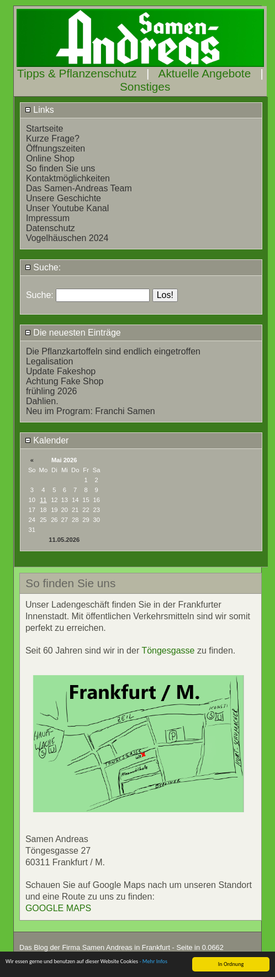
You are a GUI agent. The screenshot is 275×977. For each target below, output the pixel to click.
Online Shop (50, 158)
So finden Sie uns (60, 168)
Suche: (43, 267)
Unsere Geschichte (63, 198)
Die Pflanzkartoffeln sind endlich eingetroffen (113, 351)
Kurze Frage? (53, 138)
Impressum (48, 218)
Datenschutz (50, 228)
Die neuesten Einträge (73, 332)
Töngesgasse (167, 650)
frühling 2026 (51, 391)
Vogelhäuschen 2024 (67, 238)
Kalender (47, 440)
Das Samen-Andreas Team (79, 188)
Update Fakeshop (61, 371)
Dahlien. (42, 401)
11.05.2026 (64, 539)
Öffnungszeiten (55, 148)
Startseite (45, 128)
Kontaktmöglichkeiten (68, 178)
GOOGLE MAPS (58, 908)
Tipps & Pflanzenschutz (77, 73)
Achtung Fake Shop (65, 381)
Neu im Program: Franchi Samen (90, 411)
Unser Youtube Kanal (67, 208)
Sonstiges (145, 86)
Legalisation (49, 361)
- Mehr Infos (153, 972)
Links (39, 109)
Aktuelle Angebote (204, 73)
